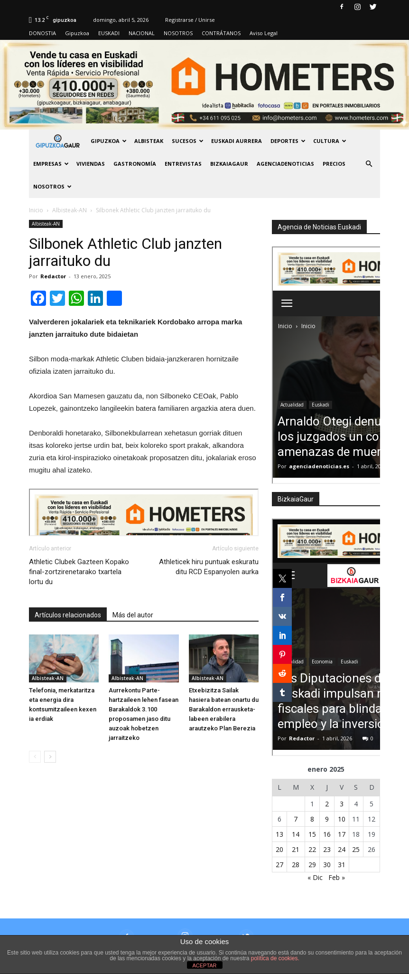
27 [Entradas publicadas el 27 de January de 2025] (279, 864)
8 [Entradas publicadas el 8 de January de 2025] (312, 818)
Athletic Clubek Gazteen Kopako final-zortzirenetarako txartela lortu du (79, 572)
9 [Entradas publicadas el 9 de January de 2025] (327, 818)
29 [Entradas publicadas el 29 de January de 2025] (312, 864)
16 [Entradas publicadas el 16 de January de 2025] (327, 834)
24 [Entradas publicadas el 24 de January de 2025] (341, 849)
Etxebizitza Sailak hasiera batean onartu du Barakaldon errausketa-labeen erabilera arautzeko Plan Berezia (224, 709)
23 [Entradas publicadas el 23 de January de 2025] (327, 849)
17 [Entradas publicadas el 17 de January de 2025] (341, 834)
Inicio (36, 210)
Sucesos (188, 140)
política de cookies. (275, 958)
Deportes (288, 140)
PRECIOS (334, 163)
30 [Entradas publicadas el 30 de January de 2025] (327, 864)
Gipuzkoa (77, 33)
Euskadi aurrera (236, 140)
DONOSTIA (42, 33)
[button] (368, 163)
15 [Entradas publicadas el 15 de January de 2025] (312, 834)
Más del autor (132, 615)
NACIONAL (142, 33)
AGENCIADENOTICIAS (285, 163)
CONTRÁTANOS (221, 33)
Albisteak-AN (46, 223)
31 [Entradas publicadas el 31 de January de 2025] (341, 864)
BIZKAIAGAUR (229, 163)
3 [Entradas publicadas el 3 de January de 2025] (342, 803)
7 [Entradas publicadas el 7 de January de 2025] (295, 818)
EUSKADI (109, 33)
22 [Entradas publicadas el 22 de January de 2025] (312, 849)
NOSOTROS (178, 33)
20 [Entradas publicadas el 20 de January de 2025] (279, 849)
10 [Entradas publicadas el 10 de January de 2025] (341, 818)
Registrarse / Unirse (190, 19)
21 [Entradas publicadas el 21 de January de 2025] (295, 849)
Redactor (53, 276)
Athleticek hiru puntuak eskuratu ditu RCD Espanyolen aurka (209, 567)
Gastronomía (134, 163)
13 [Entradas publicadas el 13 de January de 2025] (279, 834)
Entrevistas (183, 163)
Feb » (336, 877)
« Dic (315, 877)
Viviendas (90, 163)
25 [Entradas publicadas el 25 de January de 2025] (356, 849)
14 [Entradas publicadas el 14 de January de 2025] (295, 834)
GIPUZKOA (109, 140)
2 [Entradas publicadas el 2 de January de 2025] (327, 803)
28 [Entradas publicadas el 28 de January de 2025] (295, 864)
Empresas (51, 163)
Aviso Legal (264, 33)
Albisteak (148, 140)
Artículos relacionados (68, 615)
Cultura (329, 140)
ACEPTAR (204, 965)
